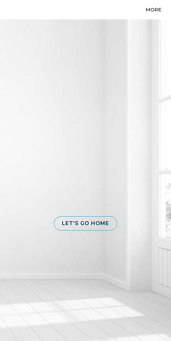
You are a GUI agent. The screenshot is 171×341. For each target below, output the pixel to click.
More (153, 9)
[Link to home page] (18, 9)
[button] (85, 223)
